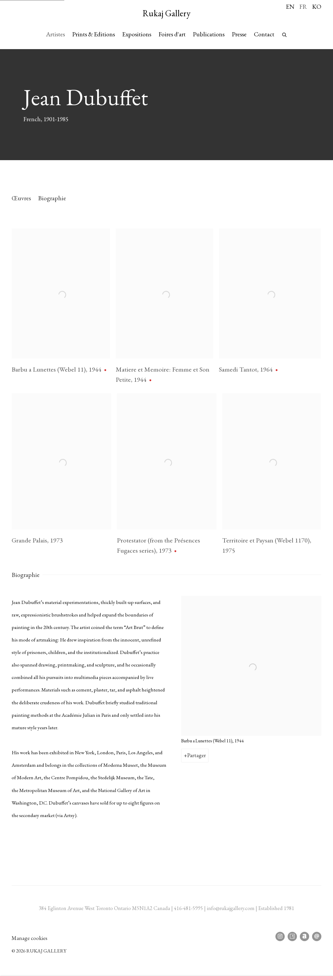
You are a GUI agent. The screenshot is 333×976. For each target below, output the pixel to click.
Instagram (280, 936)
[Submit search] (284, 33)
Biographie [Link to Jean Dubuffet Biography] (52, 198)
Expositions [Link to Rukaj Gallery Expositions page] (136, 34)
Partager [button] (196, 755)
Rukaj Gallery (166, 13)
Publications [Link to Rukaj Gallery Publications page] (209, 34)
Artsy (292, 936)
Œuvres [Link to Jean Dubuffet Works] (21, 198)
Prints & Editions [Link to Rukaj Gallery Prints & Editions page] (93, 34)
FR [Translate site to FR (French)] (303, 6)
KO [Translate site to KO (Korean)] (316, 6)
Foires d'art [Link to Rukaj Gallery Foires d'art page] (172, 34)
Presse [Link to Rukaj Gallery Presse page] (239, 34)
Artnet (304, 936)
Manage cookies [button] (29, 938)
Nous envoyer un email (316, 936)
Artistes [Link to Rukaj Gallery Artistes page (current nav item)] (55, 34)
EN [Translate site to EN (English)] (290, 6)
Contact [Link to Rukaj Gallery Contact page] (264, 34)
